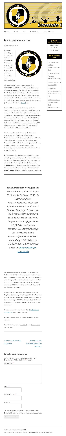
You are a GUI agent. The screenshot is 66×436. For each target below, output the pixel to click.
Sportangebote (48, 31)
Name (7, 386)
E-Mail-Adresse (10, 394)
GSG (24, 31)
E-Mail (23, 103)
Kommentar (9, 363)
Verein (16, 31)
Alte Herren (34, 31)
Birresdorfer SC (35, 325)
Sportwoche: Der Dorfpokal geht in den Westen (34, 343)
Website (7, 402)
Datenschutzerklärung (21, 432)
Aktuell (6, 31)
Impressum (10, 432)
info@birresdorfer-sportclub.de (43, 432)
